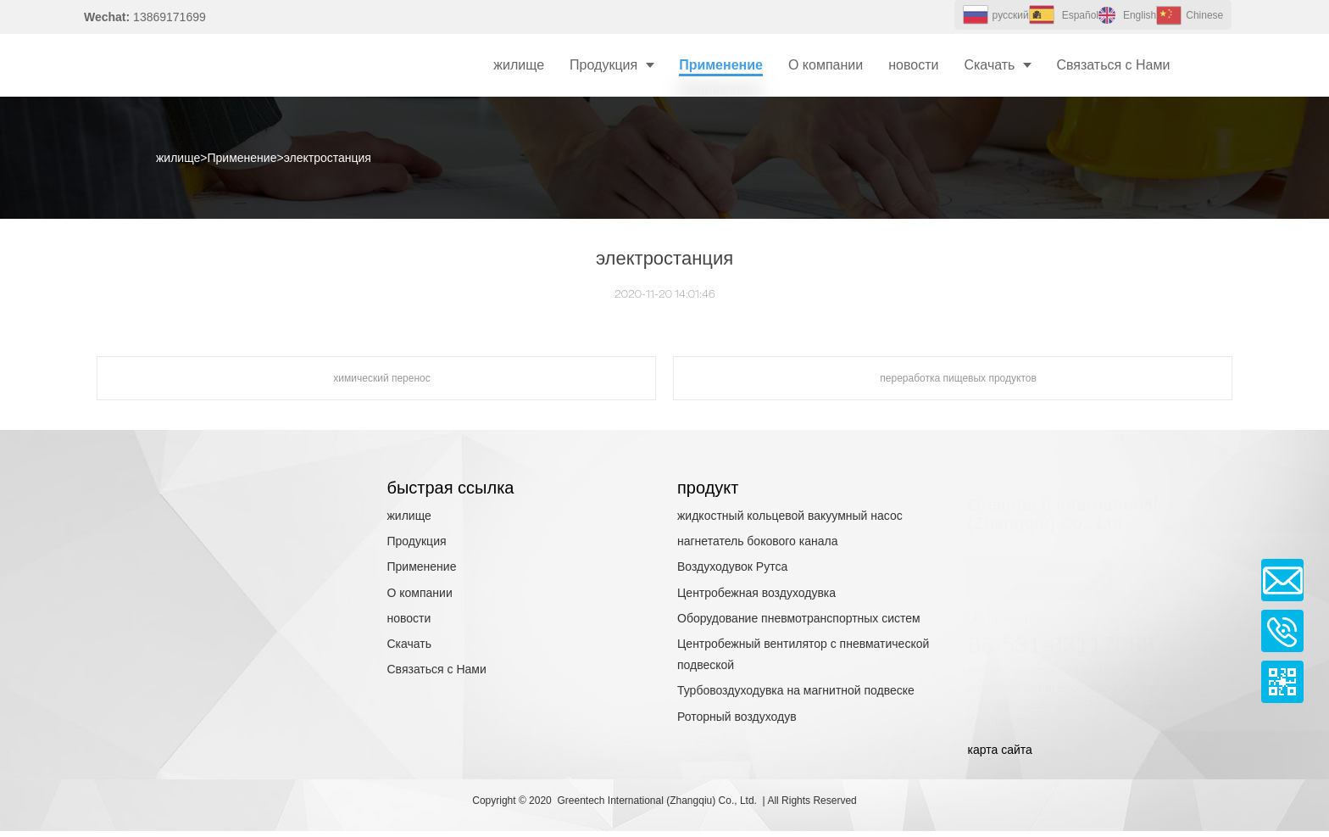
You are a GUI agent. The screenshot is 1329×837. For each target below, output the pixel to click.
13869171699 (1113, 704)
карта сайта (1000, 749)
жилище (178, 158)
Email (1282, 580)
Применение (242, 158)
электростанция (327, 158)
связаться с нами (1040, 562)
